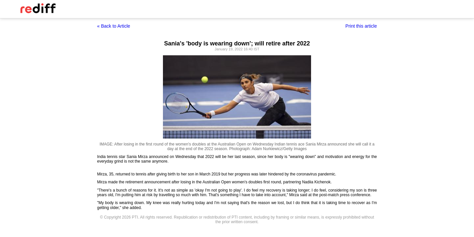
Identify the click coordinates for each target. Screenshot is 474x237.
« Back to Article (113, 26)
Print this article (361, 26)
